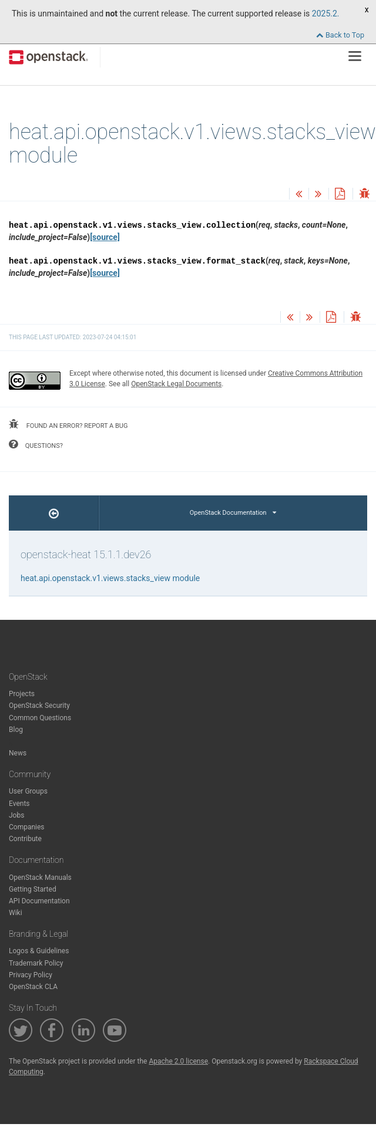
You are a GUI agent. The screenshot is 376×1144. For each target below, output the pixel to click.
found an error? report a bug (68, 424)
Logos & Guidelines (39, 951)
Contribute (25, 839)
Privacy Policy (30, 975)
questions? (36, 444)
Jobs (16, 815)
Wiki (15, 913)
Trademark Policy (36, 963)
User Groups (28, 791)
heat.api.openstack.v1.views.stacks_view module (110, 578)
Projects (22, 694)
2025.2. (326, 13)
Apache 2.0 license (178, 1061)
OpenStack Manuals (40, 877)
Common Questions (40, 718)
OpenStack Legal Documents (176, 384)
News (17, 753)
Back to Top (340, 35)
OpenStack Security (39, 705)
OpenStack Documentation (233, 513)
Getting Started (32, 889)
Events (19, 803)
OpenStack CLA (33, 987)
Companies (27, 827)
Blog (16, 729)
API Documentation (39, 901)
